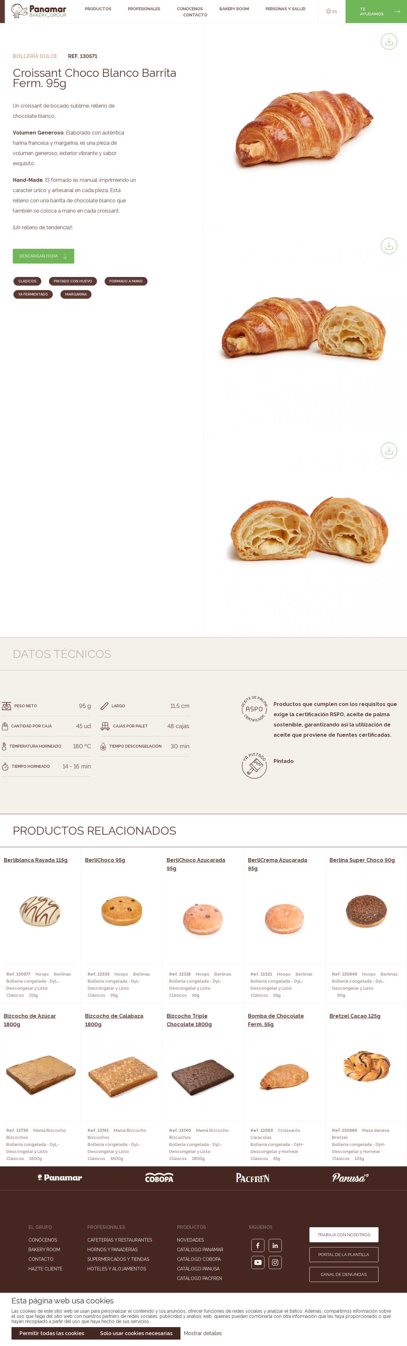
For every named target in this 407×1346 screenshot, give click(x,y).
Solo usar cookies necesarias (136, 1333)
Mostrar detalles (203, 1333)
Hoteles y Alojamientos (116, 1268)
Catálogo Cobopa (199, 1259)
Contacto (195, 14)
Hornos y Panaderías (112, 1249)
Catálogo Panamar (200, 1249)
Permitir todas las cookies (52, 1333)
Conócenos (42, 1240)
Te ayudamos (372, 11)
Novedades (190, 1240)
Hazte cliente (45, 1268)
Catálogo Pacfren (199, 1278)
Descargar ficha (39, 256)
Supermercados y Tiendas (118, 1259)
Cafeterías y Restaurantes (119, 1240)
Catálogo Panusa (198, 1268)
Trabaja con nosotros (344, 1234)
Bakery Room (44, 1249)
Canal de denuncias (344, 1274)
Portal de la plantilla (343, 1254)
